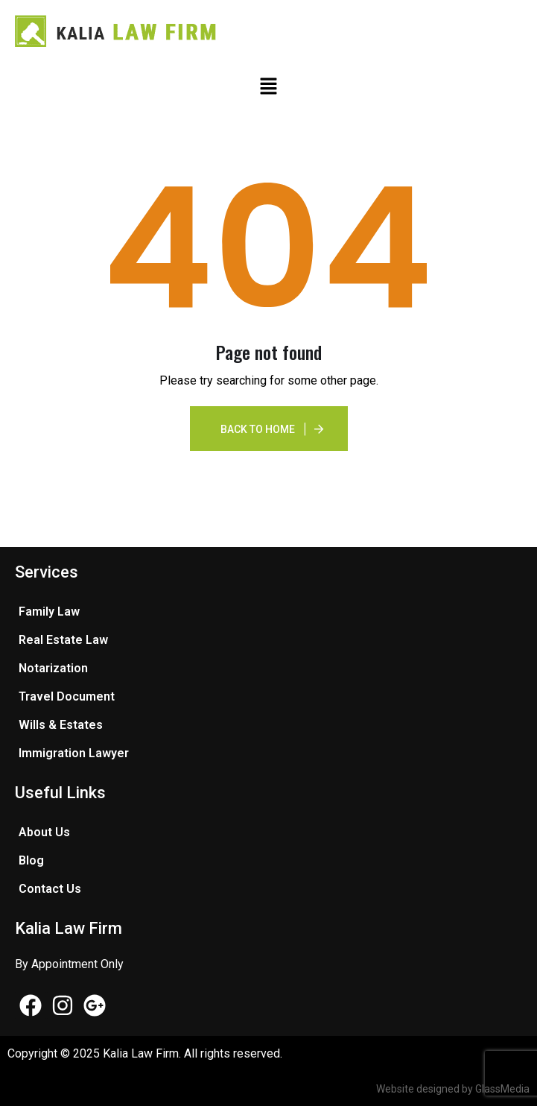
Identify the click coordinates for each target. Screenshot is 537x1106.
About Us (44, 832)
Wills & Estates (61, 725)
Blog (31, 860)
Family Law (49, 611)
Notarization (53, 668)
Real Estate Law (63, 640)
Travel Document (67, 696)
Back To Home (257, 429)
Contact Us (50, 889)
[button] (268, 86)
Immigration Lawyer (74, 753)
